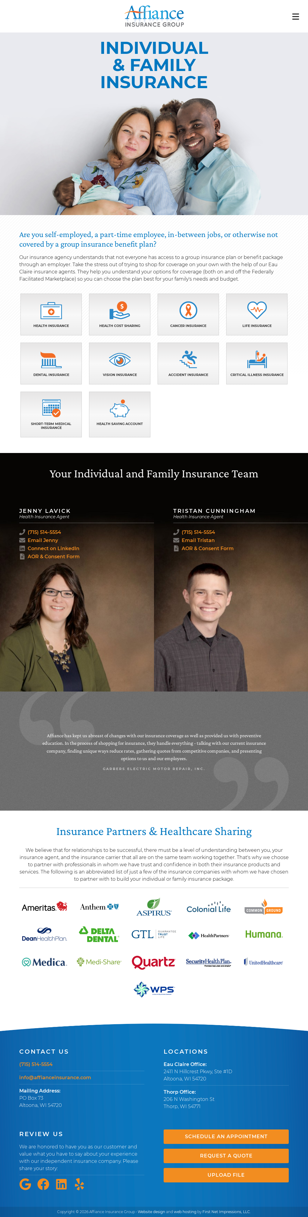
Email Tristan (198, 540)
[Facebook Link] (45, 1188)
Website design (151, 1211)
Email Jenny (43, 540)
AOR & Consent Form (54, 556)
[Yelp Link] (81, 1188)
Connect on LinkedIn (53, 548)
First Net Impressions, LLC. (226, 1211)
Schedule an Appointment (226, 1136)
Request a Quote (226, 1156)
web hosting (185, 1211)
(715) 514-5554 (44, 532)
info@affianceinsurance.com (55, 1077)
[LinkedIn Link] (63, 1188)
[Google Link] (27, 1188)
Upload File (226, 1175)
